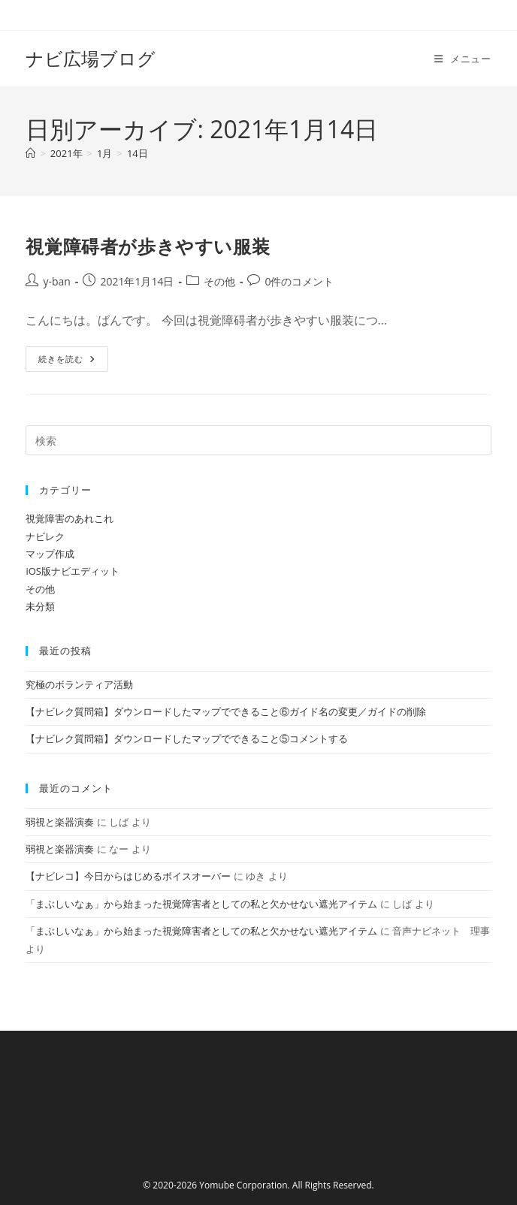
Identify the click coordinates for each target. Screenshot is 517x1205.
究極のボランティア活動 (79, 684)
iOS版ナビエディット (72, 571)
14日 (137, 153)
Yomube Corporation (243, 1185)
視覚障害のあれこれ (69, 518)
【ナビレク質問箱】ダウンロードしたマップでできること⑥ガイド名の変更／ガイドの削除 (226, 711)
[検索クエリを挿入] (258, 440)
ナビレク (45, 536)
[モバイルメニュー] (462, 58)
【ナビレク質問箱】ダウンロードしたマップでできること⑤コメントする (187, 738)
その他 (219, 281)
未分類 (40, 606)
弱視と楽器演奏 (60, 822)
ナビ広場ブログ (91, 58)
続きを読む (66, 362)
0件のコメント (299, 281)
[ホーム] (30, 153)
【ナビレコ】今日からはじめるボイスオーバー (128, 876)
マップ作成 (50, 553)
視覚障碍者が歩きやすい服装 (148, 246)
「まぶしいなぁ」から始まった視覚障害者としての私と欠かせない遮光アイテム (201, 904)
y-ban (56, 281)
